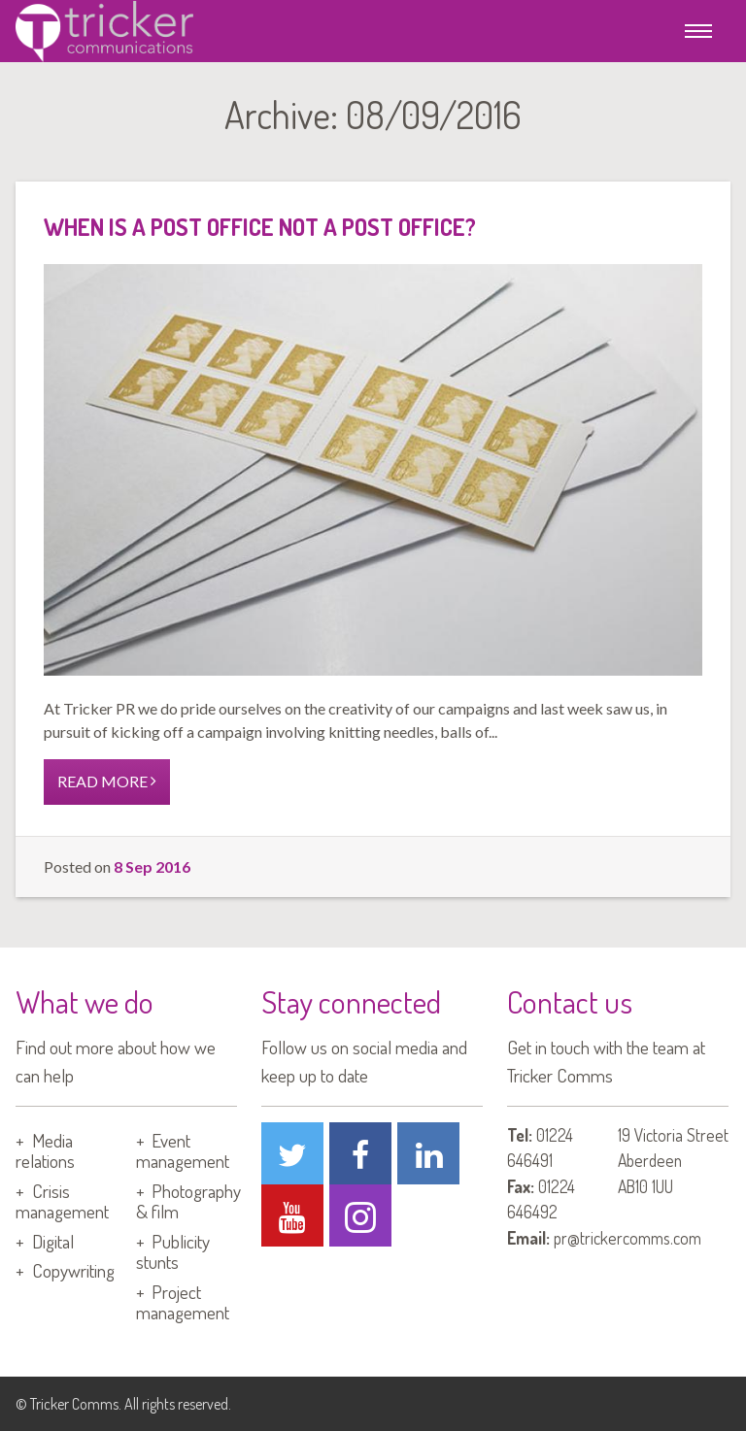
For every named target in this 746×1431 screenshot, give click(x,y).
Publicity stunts (173, 1251)
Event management (182, 1150)
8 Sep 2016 (152, 866)
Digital (53, 1241)
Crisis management (62, 1201)
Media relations (45, 1150)
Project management (182, 1302)
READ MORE (106, 781)
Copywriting (73, 1270)
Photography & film (189, 1201)
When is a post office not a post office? (260, 227)
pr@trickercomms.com (627, 1237)
